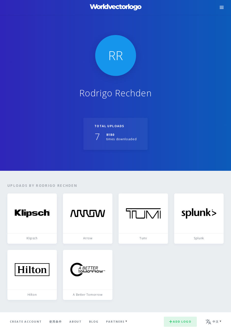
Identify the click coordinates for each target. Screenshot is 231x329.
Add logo (180, 321)
